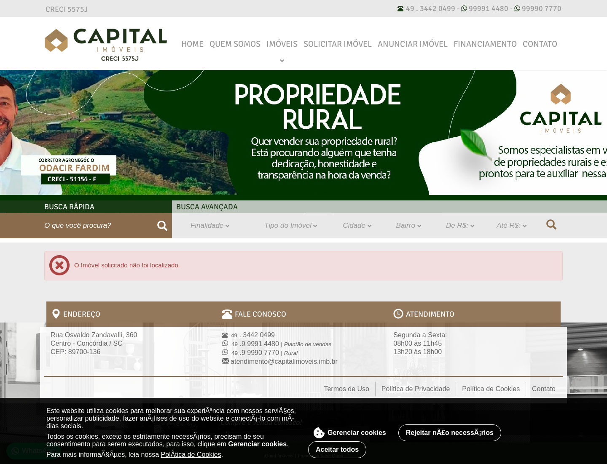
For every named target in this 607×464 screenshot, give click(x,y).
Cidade (357, 222)
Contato (540, 40)
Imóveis (282, 40)
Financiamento (485, 40)
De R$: (460, 222)
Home (192, 40)
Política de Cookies (491, 385)
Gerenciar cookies (349, 429)
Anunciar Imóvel (413, 40)
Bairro (409, 222)
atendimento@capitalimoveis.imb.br (280, 357)
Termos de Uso (346, 385)
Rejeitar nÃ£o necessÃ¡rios (450, 428)
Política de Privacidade (415, 385)
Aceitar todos (337, 445)
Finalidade (210, 222)
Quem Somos (235, 40)
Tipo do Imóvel (290, 222)
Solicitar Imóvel (338, 40)
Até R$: (511, 222)
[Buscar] (162, 222)
